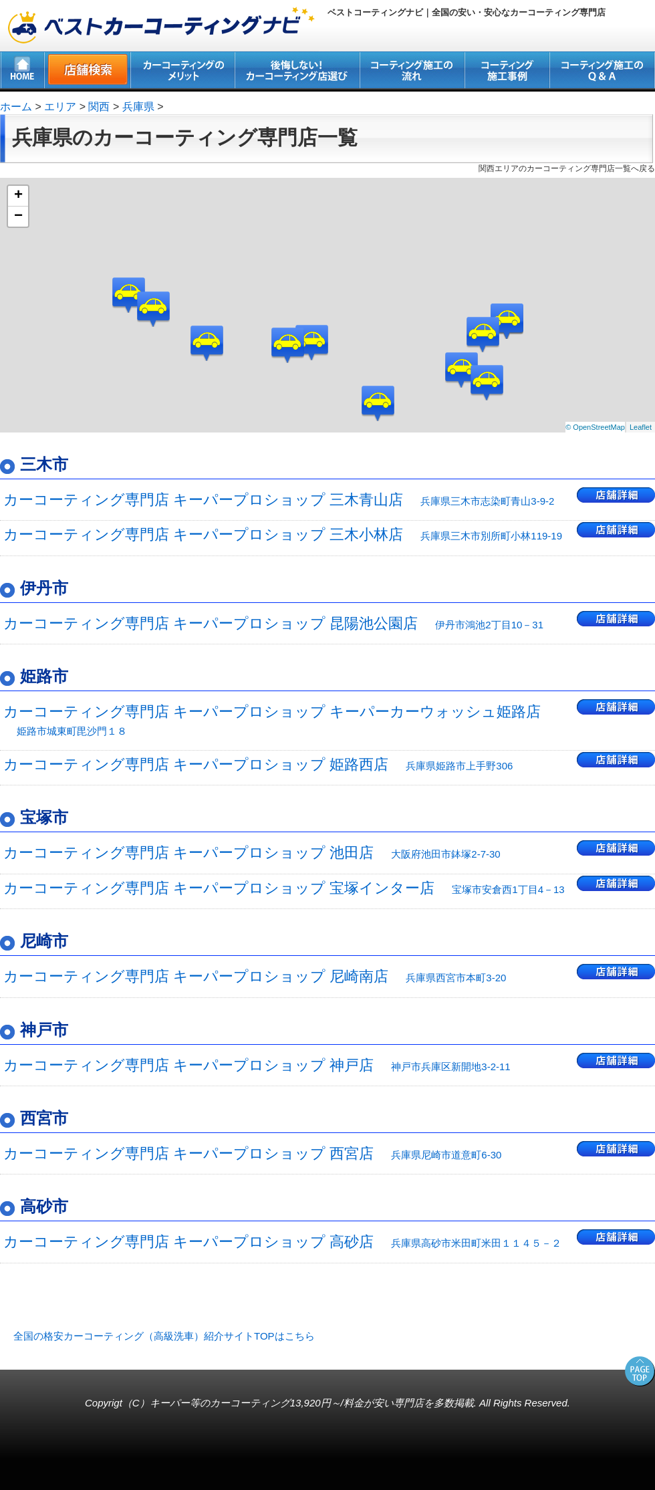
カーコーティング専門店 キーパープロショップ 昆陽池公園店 (273, 623)
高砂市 (44, 1206)
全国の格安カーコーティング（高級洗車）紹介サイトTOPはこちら (164, 1336)
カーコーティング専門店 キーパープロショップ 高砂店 (282, 1241)
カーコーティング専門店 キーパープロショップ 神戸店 (257, 1065)
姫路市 (44, 676)
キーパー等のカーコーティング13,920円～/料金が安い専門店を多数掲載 (312, 1402)
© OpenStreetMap (595, 427)
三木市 (44, 464)
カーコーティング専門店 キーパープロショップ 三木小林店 (282, 534)
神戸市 (44, 1030)
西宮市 (44, 1118)
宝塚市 (44, 817)
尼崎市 (44, 941)
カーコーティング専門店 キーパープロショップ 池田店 (252, 852)
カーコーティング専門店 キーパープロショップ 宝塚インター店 (284, 888)
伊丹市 (44, 588)
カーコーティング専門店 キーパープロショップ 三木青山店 (278, 499)
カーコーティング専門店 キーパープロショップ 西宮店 (252, 1153)
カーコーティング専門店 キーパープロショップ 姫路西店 (258, 764)
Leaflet (641, 427)
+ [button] (18, 196)
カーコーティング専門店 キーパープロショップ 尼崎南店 (254, 976)
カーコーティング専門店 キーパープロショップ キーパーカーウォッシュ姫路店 (272, 719)
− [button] (18, 217)
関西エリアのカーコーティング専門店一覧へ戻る (567, 168)
